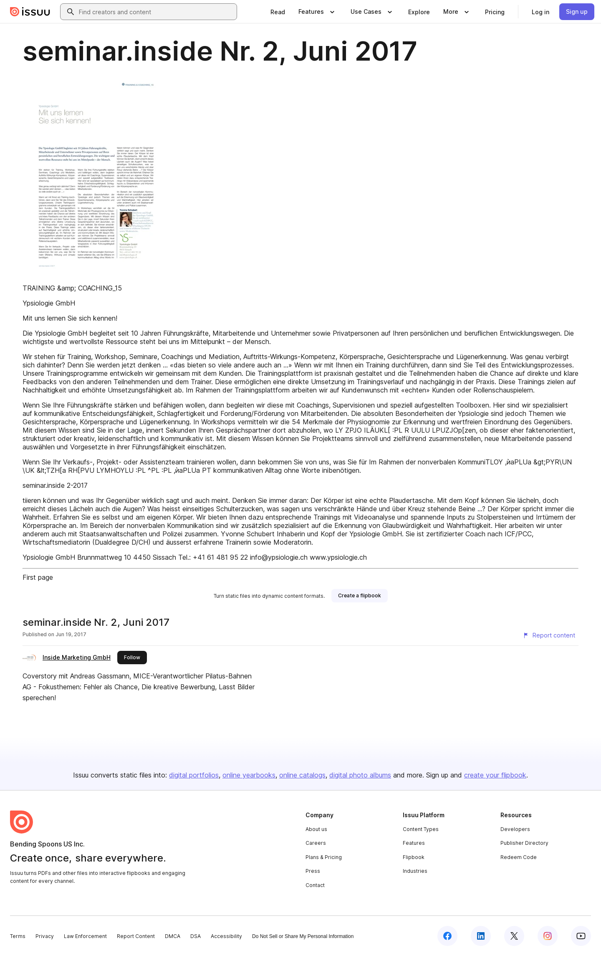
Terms (17, 936)
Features (414, 843)
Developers (515, 829)
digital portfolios (194, 775)
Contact (315, 885)
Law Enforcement (85, 936)
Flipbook (413, 857)
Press (313, 871)
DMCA (172, 936)
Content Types (421, 829)
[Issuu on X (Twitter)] (514, 936)
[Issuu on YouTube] (581, 936)
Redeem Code (518, 857)
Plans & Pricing (324, 857)
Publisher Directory (524, 843)
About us (316, 829)
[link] (278, 11)
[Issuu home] (30, 11)
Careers (316, 843)
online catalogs (302, 775)
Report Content (136, 936)
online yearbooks (248, 775)
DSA (195, 936)
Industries (415, 871)
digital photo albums (360, 775)
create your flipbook (495, 775)
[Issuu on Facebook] (447, 936)
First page (38, 577)
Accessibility (226, 936)
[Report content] (548, 635)
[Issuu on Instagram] (548, 936)
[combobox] (156, 12)
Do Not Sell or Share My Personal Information (303, 936)
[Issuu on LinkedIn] (481, 936)
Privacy (44, 936)
